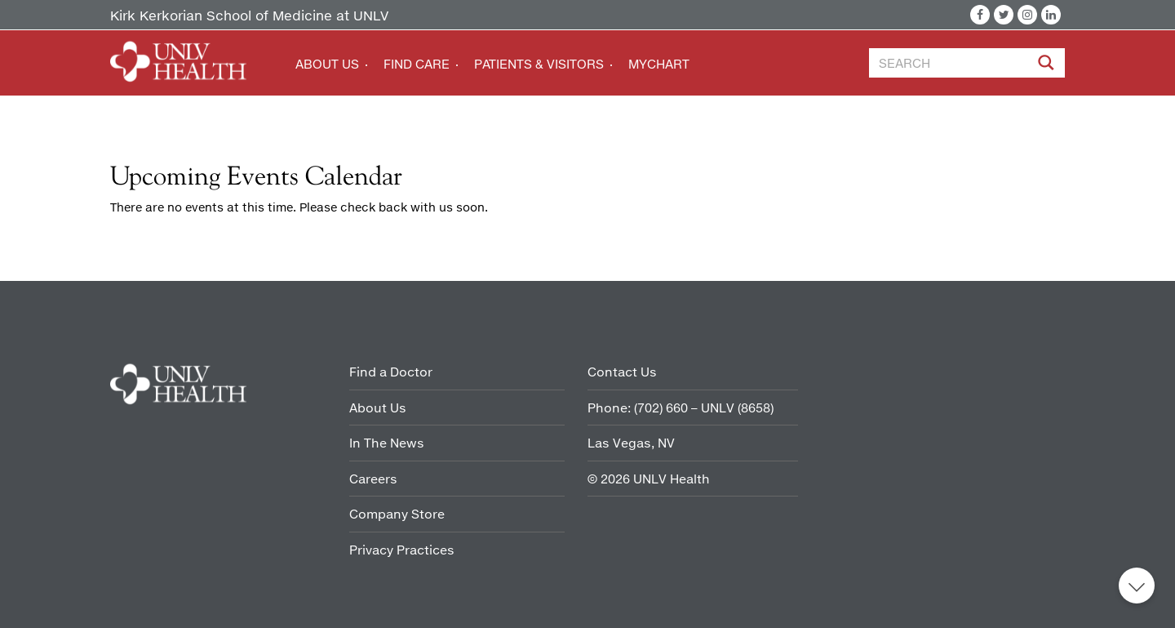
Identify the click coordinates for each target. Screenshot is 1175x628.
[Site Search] (1048, 65)
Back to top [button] (1137, 586)
